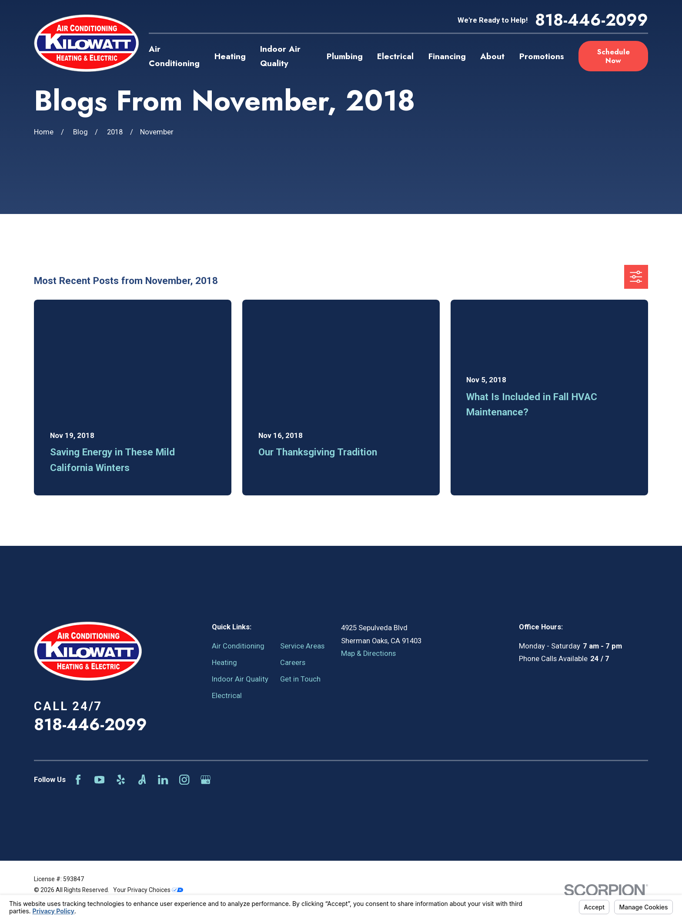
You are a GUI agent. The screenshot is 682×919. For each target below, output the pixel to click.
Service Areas (302, 646)
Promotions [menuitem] (541, 56)
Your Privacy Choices (148, 889)
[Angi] (142, 780)
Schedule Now (613, 56)
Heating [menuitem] (230, 56)
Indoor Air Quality (240, 679)
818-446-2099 (591, 20)
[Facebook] (78, 780)
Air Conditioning (238, 646)
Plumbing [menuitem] (345, 56)
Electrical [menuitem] (395, 56)
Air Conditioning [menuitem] (174, 56)
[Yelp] (121, 780)
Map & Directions (368, 653)
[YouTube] (99, 780)
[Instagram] (184, 780)
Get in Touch (300, 679)
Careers (292, 662)
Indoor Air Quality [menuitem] (280, 56)
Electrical (227, 696)
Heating (224, 662)
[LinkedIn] (163, 780)
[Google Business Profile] (206, 780)
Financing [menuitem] (447, 56)
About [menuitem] (492, 56)
